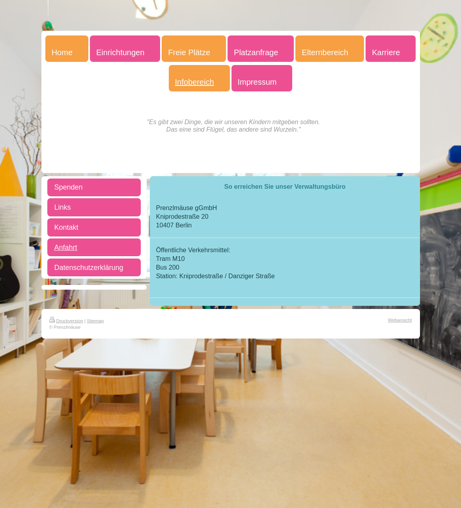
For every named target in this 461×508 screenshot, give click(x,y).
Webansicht (400, 319)
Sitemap (95, 320)
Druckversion (66, 320)
